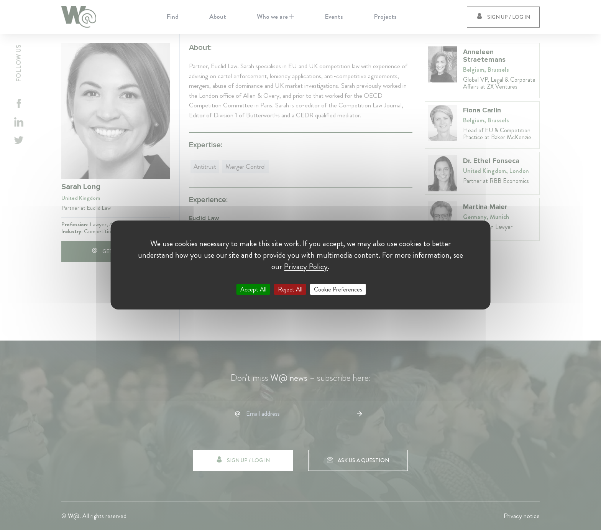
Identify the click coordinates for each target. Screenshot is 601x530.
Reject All (290, 289)
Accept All (253, 289)
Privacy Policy (306, 266)
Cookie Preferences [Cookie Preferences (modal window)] (338, 289)
